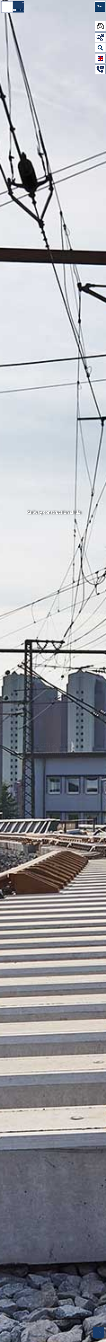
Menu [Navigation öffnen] (100, 7)
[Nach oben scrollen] (98, 1332)
